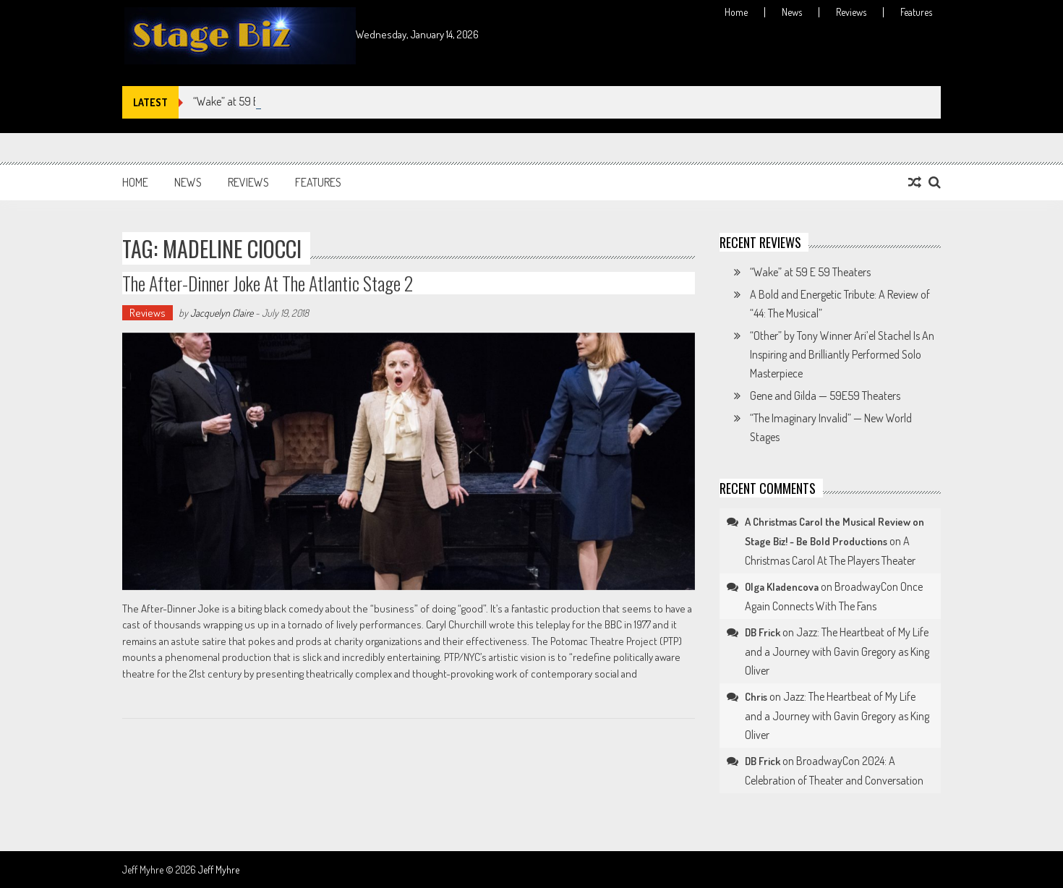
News (792, 12)
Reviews (851, 12)
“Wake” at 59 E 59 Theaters (810, 272)
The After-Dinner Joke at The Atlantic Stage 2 (267, 283)
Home (736, 12)
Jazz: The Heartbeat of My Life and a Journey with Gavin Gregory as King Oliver (837, 651)
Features (916, 12)
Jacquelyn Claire (221, 313)
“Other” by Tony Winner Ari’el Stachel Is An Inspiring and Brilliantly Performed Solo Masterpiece (842, 354)
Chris (756, 697)
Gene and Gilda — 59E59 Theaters (825, 395)
